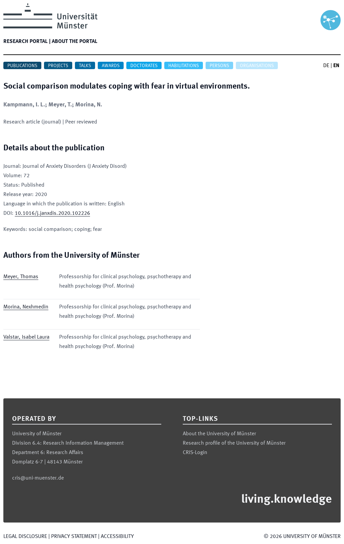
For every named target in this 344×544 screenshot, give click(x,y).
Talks (85, 65)
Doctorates (144, 65)
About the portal (74, 41)
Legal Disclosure (25, 536)
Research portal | (26, 41)
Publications (22, 65)
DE (326, 65)
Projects (58, 65)
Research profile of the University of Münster (234, 443)
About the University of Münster (219, 434)
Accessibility (117, 536)
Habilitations (183, 65)
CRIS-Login (195, 452)
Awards (111, 65)
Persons (219, 65)
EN (336, 65)
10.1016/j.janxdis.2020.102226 (52, 213)
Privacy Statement (74, 536)
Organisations (257, 65)
